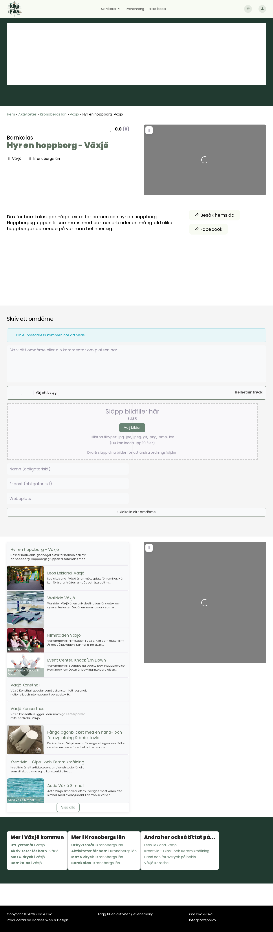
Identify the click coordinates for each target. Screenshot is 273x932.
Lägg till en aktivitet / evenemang (125, 914)
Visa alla (68, 807)
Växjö (74, 114)
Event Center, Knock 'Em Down (76, 660)
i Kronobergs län (97, 845)
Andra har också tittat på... (179, 837)
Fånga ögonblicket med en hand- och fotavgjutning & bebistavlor (84, 734)
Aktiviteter (108, 9)
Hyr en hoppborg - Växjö (57, 145)
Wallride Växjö (61, 598)
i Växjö (28, 845)
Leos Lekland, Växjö (65, 573)
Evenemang (135, 9)
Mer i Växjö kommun (37, 837)
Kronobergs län (53, 114)
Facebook (208, 229)
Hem (11, 114)
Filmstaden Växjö (64, 635)
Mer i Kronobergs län (98, 837)
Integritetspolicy (202, 920)
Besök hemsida (215, 215)
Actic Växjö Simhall (65, 785)
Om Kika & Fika (201, 914)
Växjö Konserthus (27, 708)
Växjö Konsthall (25, 685)
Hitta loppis (157, 9)
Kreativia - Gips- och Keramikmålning (47, 762)
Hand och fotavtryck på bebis (170, 856)
